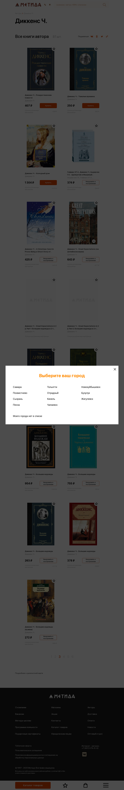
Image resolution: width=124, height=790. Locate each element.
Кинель (51, 399)
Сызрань (18, 399)
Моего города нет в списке (27, 416)
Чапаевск (52, 405)
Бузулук (85, 393)
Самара (17, 387)
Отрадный (53, 393)
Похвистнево (20, 393)
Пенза (16, 405)
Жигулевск (87, 399)
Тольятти (52, 387)
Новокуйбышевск (90, 387)
